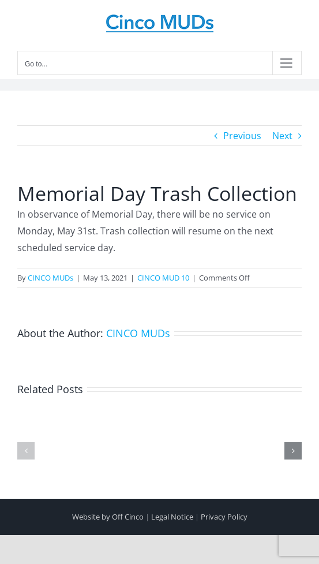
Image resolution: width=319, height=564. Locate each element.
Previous (242, 135)
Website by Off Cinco (108, 516)
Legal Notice (172, 516)
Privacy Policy (224, 516)
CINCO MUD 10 (163, 277)
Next (282, 135)
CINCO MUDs (50, 277)
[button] (26, 451)
